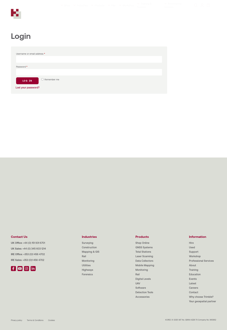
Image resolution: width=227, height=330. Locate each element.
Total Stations (143, 251)
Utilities (86, 265)
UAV (137, 283)
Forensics (87, 274)
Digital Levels (143, 278)
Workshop (128, 14)
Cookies (51, 320)
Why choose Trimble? (201, 296)
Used (192, 247)
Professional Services (201, 260)
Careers (76, 3)
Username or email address (30, 54)
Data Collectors (144, 260)
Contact (88, 3)
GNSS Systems (144, 247)
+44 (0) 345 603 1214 (34, 248)
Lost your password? (27, 87)
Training (30, 3)
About (19, 3)
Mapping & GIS (90, 251)
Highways (87, 269)
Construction (89, 247)
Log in (27, 81)
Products (99, 14)
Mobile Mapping (144, 265)
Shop (67, 14)
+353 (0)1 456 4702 (34, 254)
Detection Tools (144, 292)
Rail (84, 256)
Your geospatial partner (202, 301)
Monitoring (88, 260)
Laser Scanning (144, 256)
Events (55, 3)
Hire (113, 14)
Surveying (87, 242)
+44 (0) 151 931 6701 (34, 242)
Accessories (142, 296)
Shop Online (142, 242)
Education (42, 3)
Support (193, 251)
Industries (82, 14)
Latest (65, 3)
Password (21, 67)
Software (140, 287)
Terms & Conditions (35, 320)
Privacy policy (16, 320)
